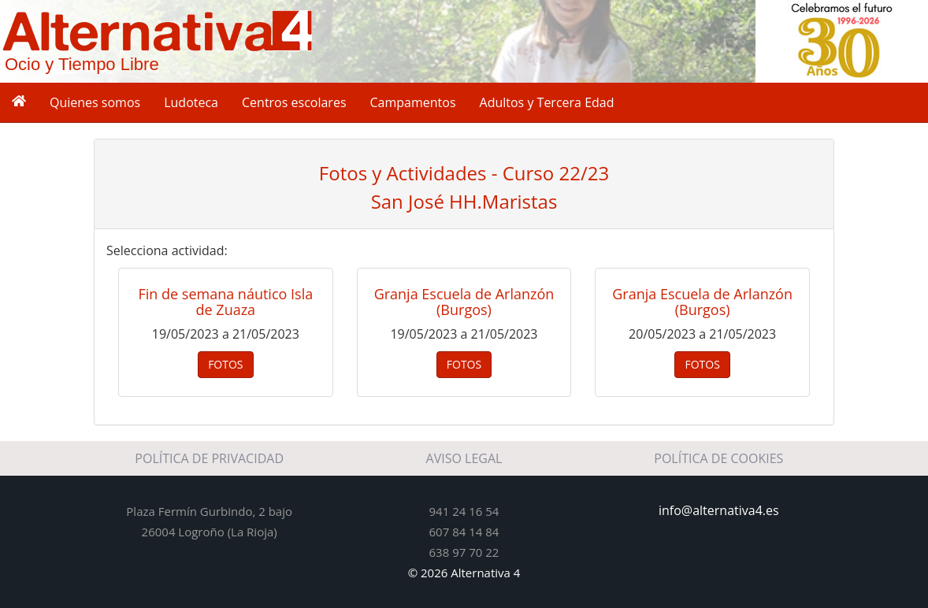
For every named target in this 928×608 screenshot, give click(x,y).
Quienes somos (95, 102)
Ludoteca (191, 102)
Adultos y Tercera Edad (547, 102)
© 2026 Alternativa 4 (464, 572)
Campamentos (413, 102)
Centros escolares (294, 102)
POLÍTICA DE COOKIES (718, 458)
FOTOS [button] (225, 364)
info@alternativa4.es (719, 510)
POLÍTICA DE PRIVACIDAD (209, 458)
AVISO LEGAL (464, 458)
